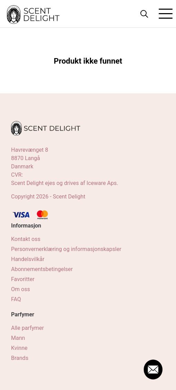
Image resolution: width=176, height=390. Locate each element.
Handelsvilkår (27, 259)
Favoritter (23, 279)
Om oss (20, 289)
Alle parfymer (27, 328)
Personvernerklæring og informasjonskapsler (66, 249)
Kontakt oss (25, 239)
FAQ (16, 299)
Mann (18, 338)
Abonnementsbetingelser (42, 269)
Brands (19, 358)
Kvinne (19, 348)
